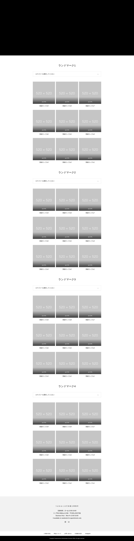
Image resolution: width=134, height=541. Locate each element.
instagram (87, 533)
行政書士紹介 (78, 533)
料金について (57, 533)
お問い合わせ (68, 533)
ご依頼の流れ (47, 533)
